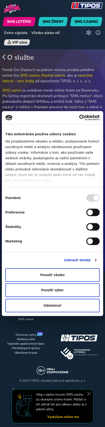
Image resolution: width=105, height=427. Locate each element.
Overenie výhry (26, 335)
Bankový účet (26, 339)
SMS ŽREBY (52, 21)
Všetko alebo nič (45, 32)
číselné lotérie (53, 75)
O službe (18, 58)
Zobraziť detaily (77, 260)
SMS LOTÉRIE (19, 21)
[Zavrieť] (88, 393)
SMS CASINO (86, 21)
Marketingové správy (26, 348)
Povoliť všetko (52, 275)
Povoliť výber (52, 290)
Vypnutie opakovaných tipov (26, 344)
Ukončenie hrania (25, 353)
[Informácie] (98, 33)
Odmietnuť (52, 305)
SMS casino (29, 75)
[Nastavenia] (88, 33)
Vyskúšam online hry (63, 417)
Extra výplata (16, 32)
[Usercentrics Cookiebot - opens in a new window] (79, 118)
